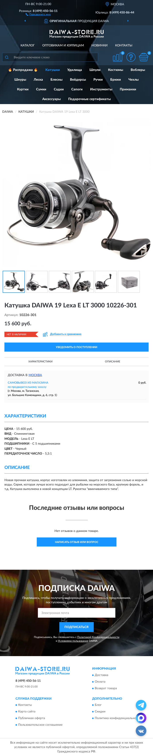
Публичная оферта (31, 718)
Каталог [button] (28, 45)
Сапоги (77, 89)
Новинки (99, 45)
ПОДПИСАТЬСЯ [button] (76, 627)
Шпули (95, 70)
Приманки (128, 89)
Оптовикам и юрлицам (63, 45)
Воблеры (138, 70)
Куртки (23, 89)
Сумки (41, 89)
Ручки (98, 79)
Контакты (123, 45)
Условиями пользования (73, 641)
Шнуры (20, 79)
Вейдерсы (78, 79)
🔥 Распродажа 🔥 (23, 70)
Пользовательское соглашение (40, 724)
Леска (38, 79)
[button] (38, 14)
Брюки (115, 79)
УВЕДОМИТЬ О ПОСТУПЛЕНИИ (76, 347)
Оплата (100, 681)
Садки (59, 89)
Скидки (100, 711)
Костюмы (115, 70)
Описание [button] (112, 361)
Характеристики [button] (40, 361)
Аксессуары (51, 99)
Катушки (52, 70)
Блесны (56, 79)
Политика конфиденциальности (118, 718)
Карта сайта (26, 711)
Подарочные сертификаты (89, 99)
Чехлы (133, 79)
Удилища (74, 70)
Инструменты (101, 89)
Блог (98, 704)
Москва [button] (35, 375)
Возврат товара (106, 688)
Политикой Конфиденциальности (98, 637)
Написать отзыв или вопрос (76, 542)
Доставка (101, 675)
